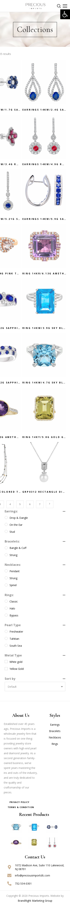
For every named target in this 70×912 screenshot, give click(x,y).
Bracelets (54, 737)
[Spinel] (6, 591)
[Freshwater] (6, 637)
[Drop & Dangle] (6, 523)
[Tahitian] (6, 644)
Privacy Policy (19, 808)
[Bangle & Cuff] (6, 553)
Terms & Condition (21, 813)
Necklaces (55, 743)
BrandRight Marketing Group (35, 906)
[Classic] (6, 607)
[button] (65, 14)
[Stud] (6, 537)
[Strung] (6, 560)
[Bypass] (6, 621)
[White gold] (6, 667)
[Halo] (6, 614)
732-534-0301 (23, 889)
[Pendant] (6, 576)
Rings (55, 750)
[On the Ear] (6, 530)
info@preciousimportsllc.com (32, 881)
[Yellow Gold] (6, 674)
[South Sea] (6, 651)
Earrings (55, 730)
